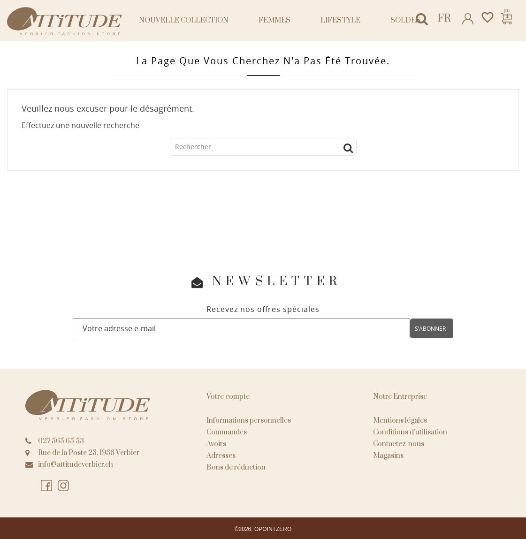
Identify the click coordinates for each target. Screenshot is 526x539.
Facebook (46, 485)
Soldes (405, 20)
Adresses (221, 455)
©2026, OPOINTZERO (263, 529)
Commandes (226, 432)
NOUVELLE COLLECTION (184, 20)
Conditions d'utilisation (410, 432)
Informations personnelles (248, 420)
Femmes (274, 20)
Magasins (388, 455)
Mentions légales (400, 420)
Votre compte (228, 396)
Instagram (63, 485)
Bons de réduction (236, 467)
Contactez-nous (398, 444)
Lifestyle (340, 20)
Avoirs (216, 444)
